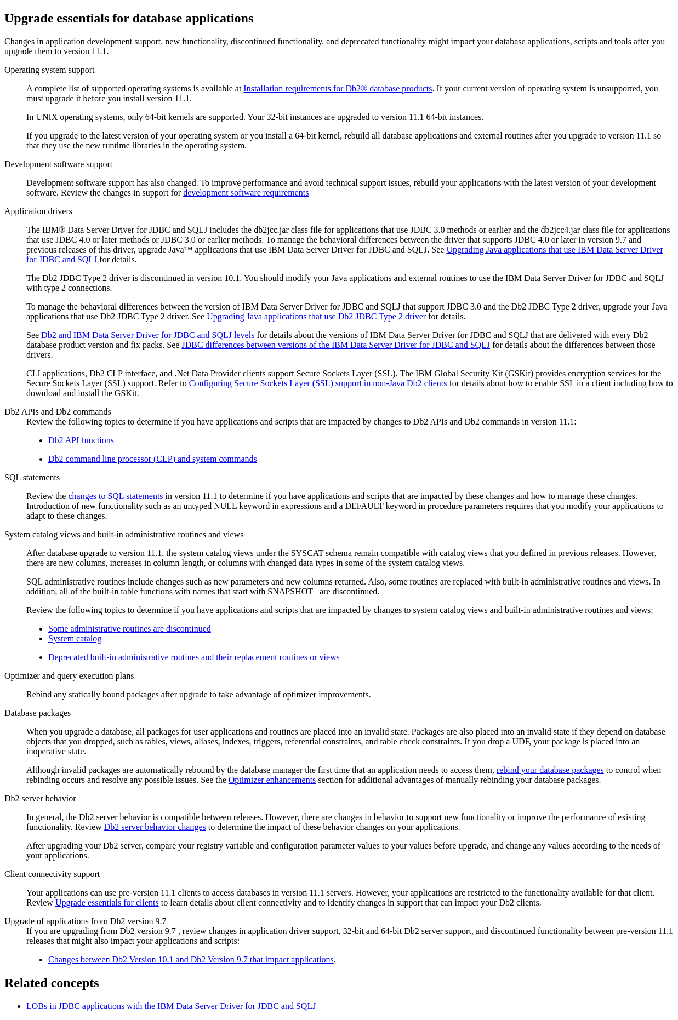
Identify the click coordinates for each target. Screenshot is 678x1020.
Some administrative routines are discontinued (129, 628)
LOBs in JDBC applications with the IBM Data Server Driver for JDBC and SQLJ (171, 1006)
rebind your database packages (550, 770)
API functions (81, 440)
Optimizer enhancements (272, 779)
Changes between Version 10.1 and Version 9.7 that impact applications (191, 959)
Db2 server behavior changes (155, 827)
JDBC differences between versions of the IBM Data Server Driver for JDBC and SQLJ (335, 344)
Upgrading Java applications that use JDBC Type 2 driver (316, 316)
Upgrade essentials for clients (107, 902)
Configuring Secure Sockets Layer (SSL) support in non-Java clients (318, 383)
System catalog (74, 638)
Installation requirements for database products (337, 88)
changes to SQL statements (115, 496)
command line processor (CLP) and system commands (152, 458)
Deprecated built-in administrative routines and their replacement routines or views (194, 657)
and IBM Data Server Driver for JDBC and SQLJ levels (147, 335)
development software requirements (246, 192)
